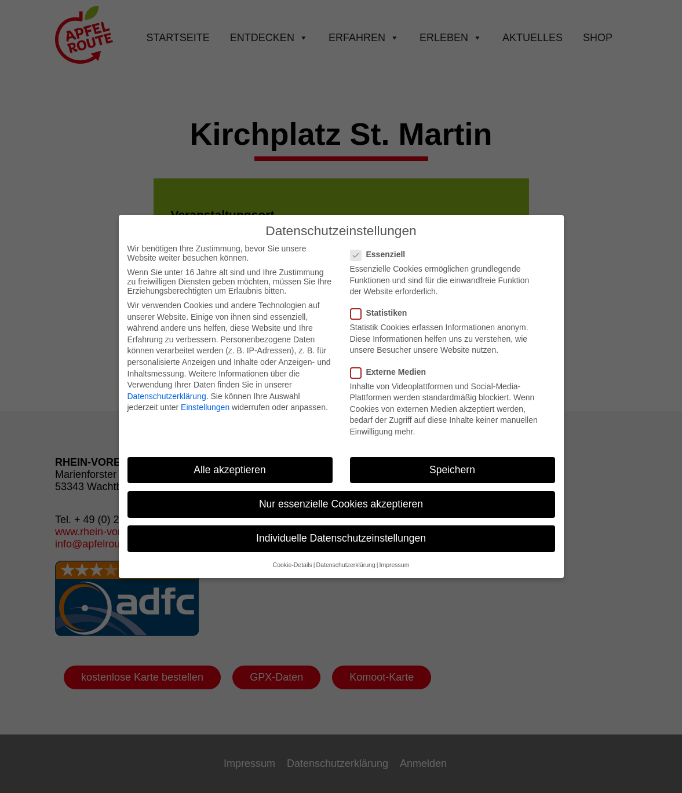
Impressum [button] (394, 557)
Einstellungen (205, 400)
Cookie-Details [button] (292, 557)
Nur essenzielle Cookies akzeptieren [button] (341, 496)
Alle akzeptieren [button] (230, 462)
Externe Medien (393, 364)
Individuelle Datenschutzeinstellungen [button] (341, 530)
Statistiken (383, 305)
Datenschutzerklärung (166, 388)
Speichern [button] (452, 462)
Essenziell (382, 246)
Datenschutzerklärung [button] (345, 557)
